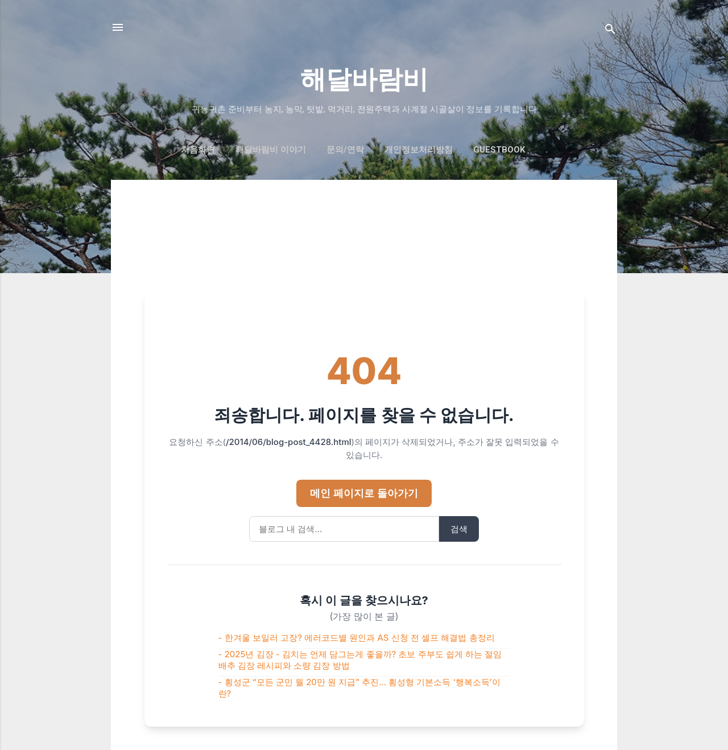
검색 (459, 529)
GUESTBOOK (499, 150)
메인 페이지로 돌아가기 (363, 493)
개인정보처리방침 (418, 150)
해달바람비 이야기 (270, 150)
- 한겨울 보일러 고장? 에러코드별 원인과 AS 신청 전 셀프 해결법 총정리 (356, 637)
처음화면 (198, 150)
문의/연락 (345, 150)
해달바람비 (364, 79)
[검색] (610, 31)
